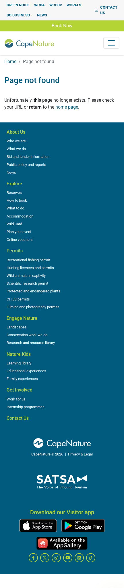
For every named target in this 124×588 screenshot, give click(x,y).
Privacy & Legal (80, 454)
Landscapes (17, 327)
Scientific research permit (27, 283)
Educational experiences (26, 371)
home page (66, 107)
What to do (15, 208)
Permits (15, 251)
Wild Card (14, 224)
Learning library (19, 363)
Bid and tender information (28, 156)
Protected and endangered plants (33, 291)
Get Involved (19, 390)
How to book (17, 200)
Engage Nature (22, 318)
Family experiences (22, 379)
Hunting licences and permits (30, 268)
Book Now (62, 25)
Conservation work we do (27, 335)
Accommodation (20, 216)
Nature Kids (19, 354)
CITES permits (18, 299)
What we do (16, 149)
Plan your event (19, 232)
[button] (19, 15)
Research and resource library (31, 343)
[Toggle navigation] (111, 43)
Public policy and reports (26, 164)
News (11, 172)
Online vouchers (20, 239)
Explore (14, 183)
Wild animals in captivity (26, 275)
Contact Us (18, 418)
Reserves (14, 192)
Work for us (16, 399)
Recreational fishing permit (28, 260)
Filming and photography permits (33, 307)
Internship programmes (25, 407)
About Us (16, 132)
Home (10, 61)
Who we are (16, 141)
